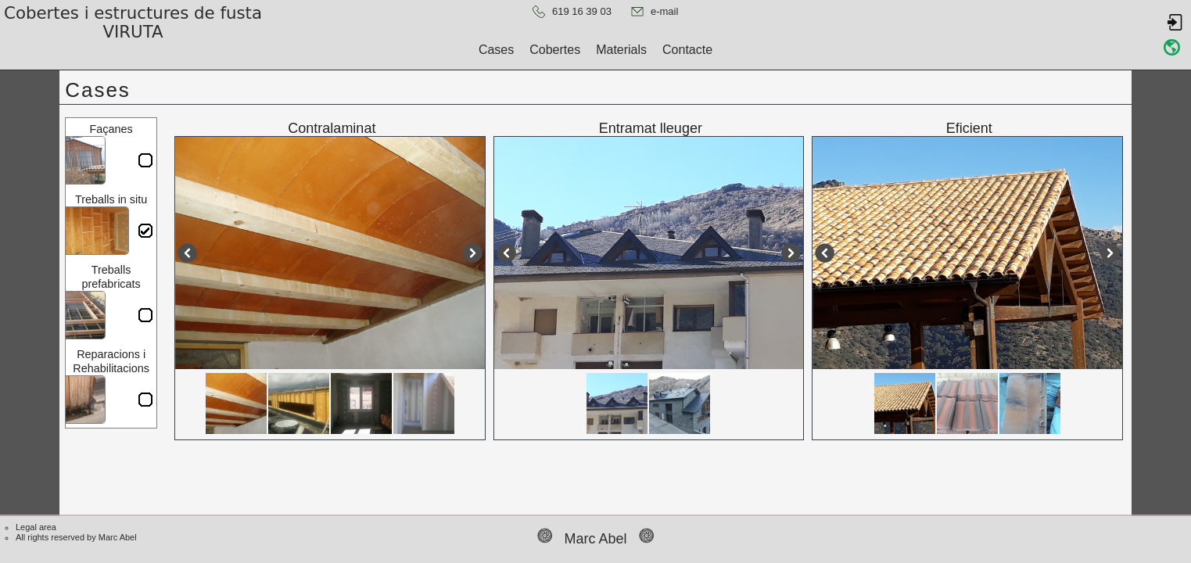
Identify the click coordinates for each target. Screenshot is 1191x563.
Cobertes (554, 49)
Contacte (687, 49)
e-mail (664, 11)
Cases (496, 49)
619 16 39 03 (582, 11)
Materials (621, 49)
